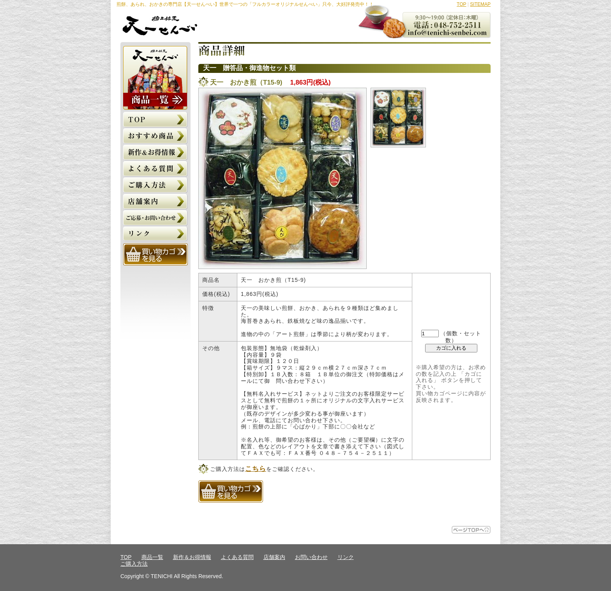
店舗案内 (274, 557)
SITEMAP (480, 4)
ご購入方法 (134, 564)
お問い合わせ (311, 557)
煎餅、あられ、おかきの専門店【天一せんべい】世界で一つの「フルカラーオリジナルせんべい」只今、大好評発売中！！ (245, 4)
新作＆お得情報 (192, 557)
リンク (345, 557)
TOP (461, 4)
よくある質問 (237, 557)
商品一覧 (152, 557)
